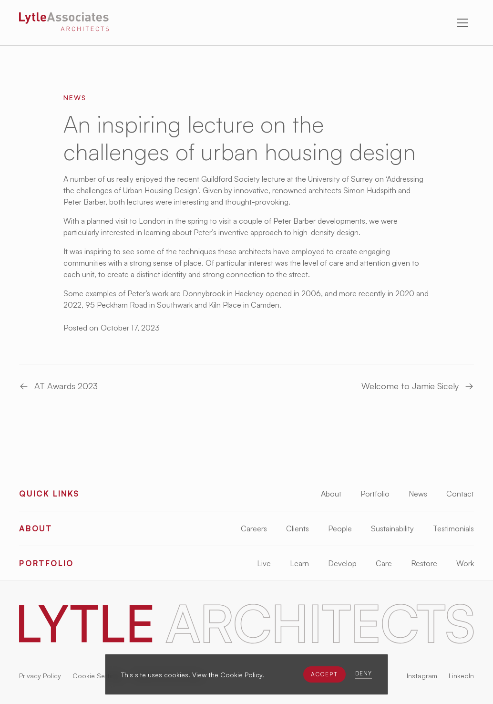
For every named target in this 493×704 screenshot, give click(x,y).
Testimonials (453, 528)
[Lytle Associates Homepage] (64, 23)
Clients (297, 528)
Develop (342, 563)
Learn (299, 563)
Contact (460, 493)
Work (465, 563)
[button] (324, 674)
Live (264, 563)
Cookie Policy (241, 675)
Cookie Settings (97, 676)
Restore (424, 563)
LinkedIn (461, 676)
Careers (254, 528)
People (340, 528)
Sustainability (392, 528)
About (331, 493)
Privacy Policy (40, 676)
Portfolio (375, 493)
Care (384, 563)
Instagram (422, 676)
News (418, 493)
